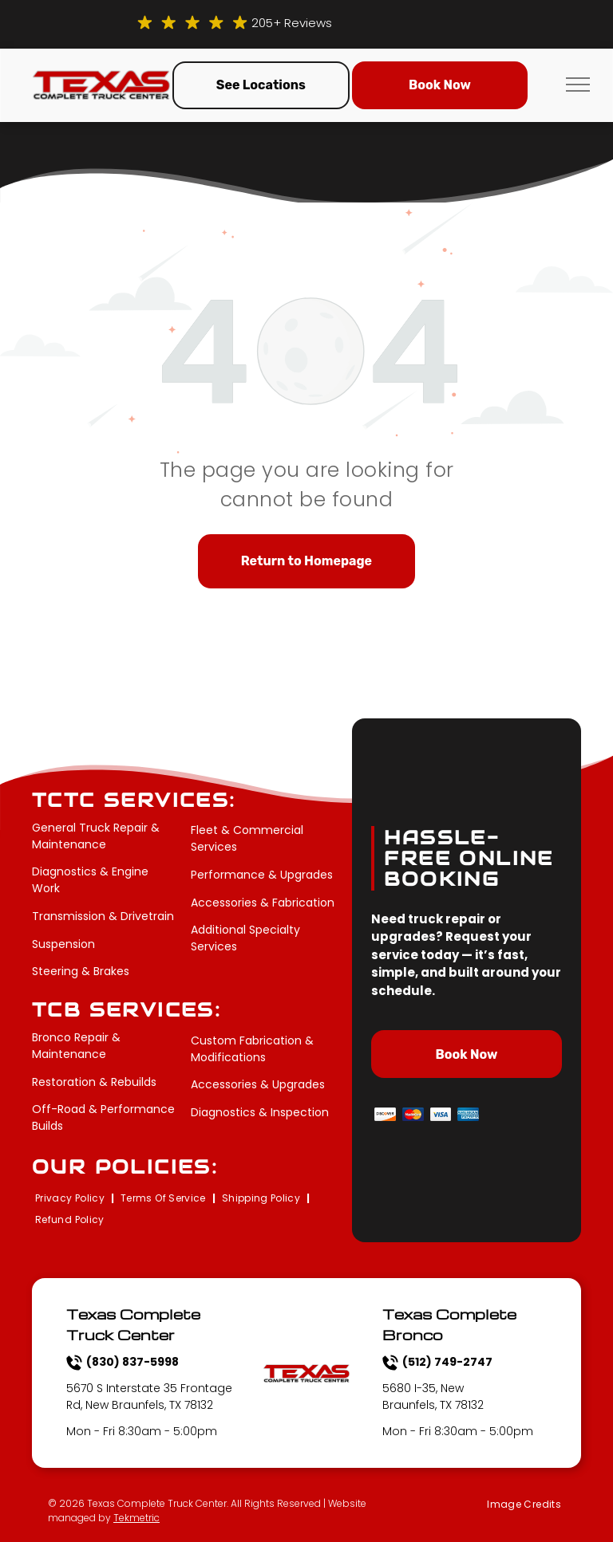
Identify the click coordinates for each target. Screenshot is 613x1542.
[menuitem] (71, 1199)
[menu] (578, 84)
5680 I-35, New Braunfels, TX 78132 (433, 1396)
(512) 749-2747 (447, 1362)
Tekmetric (136, 1517)
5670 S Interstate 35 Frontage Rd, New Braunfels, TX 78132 (149, 1396)
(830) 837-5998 (132, 1362)
